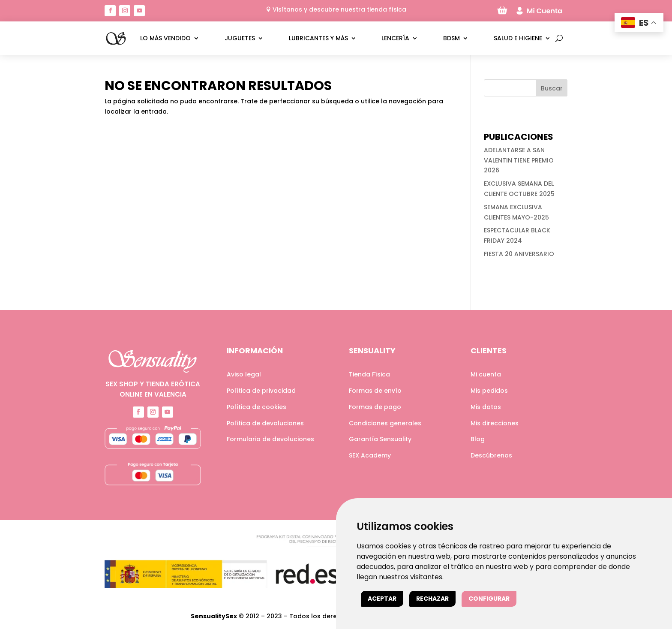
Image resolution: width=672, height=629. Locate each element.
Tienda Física (369, 374)
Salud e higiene (518, 38)
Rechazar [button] (432, 598)
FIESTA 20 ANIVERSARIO (519, 254)
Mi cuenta (486, 374)
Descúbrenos (491, 455)
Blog (478, 439)
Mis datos (486, 407)
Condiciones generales (385, 423)
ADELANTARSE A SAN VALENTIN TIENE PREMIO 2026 (519, 160)
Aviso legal (244, 374)
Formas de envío (375, 390)
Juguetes (240, 38)
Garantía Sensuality (380, 439)
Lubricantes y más (318, 38)
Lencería (395, 38)
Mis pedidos (489, 390)
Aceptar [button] (382, 598)
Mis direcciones (495, 423)
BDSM (451, 38)
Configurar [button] (489, 598)
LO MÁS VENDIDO (165, 38)
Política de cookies (256, 407)
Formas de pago (375, 407)
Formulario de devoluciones (270, 439)
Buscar (552, 88)
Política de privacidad (261, 390)
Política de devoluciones (265, 423)
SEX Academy (370, 455)
